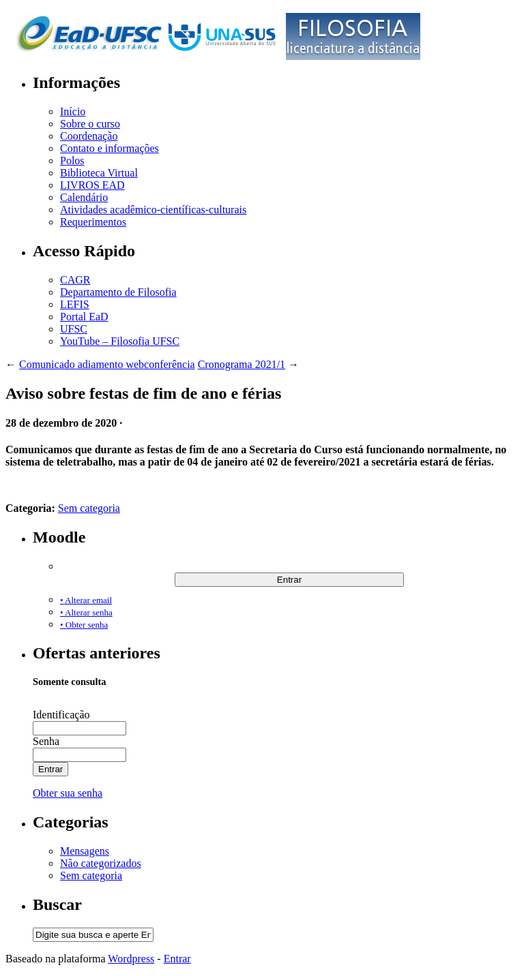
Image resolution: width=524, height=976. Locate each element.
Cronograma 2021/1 (241, 364)
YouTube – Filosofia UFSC (119, 341)
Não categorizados (100, 863)
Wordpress (131, 958)
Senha (46, 741)
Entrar (177, 958)
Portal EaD (84, 316)
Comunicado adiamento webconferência (107, 364)
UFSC (73, 329)
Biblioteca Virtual (99, 173)
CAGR (75, 280)
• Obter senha (84, 625)
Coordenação (88, 136)
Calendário (84, 197)
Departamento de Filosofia (118, 292)
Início (72, 111)
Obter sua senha (67, 793)
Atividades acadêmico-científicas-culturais (153, 209)
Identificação (61, 714)
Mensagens (84, 851)
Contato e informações (109, 148)
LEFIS (74, 304)
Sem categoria (89, 508)
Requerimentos (93, 222)
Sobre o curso (90, 123)
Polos (72, 160)
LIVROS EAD (92, 185)
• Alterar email (86, 600)
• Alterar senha (86, 612)
